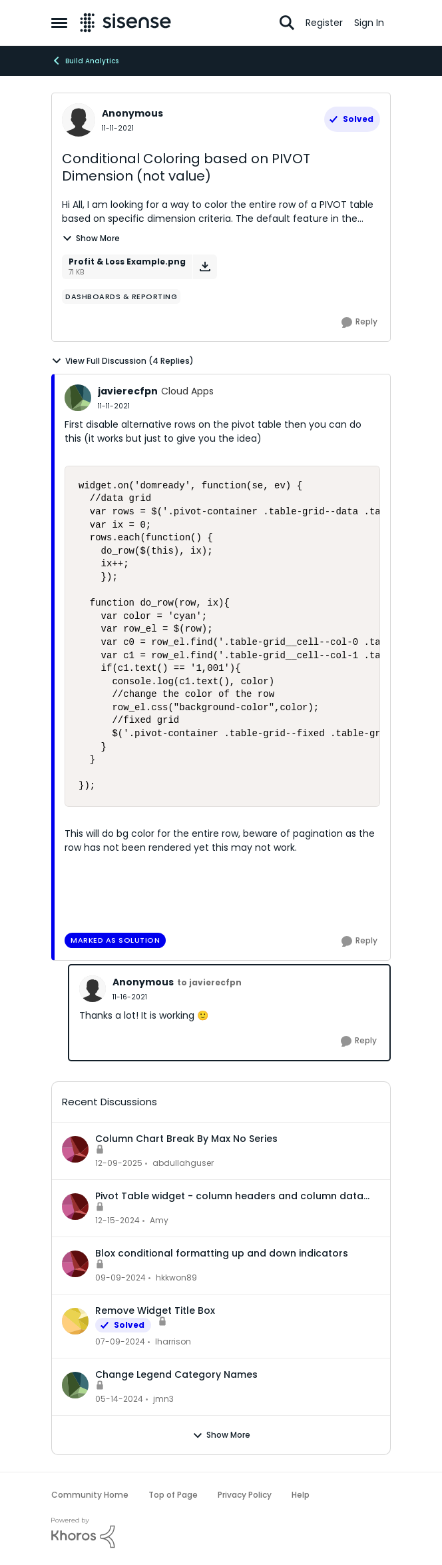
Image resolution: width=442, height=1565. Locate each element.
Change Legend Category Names (176, 1374)
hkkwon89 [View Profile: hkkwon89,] (176, 1277)
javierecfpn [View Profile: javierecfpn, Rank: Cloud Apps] (128, 391)
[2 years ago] (120, 1342)
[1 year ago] (117, 1221)
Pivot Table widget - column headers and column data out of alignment (229, 1196)
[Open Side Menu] (59, 23)
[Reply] (359, 322)
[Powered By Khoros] (221, 1533)
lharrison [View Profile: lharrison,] (173, 1341)
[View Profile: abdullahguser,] (75, 1149)
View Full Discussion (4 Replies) (122, 361)
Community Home (89, 1494)
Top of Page (173, 1494)
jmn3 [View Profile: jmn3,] (163, 1398)
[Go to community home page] (125, 22)
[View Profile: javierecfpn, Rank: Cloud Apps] (78, 397)
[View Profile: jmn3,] (75, 1385)
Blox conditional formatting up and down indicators (221, 1253)
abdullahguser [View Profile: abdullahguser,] (183, 1163)
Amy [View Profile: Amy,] (159, 1220)
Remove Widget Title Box (155, 1310)
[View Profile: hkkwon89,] (75, 1264)
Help (301, 1494)
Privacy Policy (245, 1494)
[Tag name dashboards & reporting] (121, 296)
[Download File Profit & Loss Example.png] (204, 267)
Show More (91, 238)
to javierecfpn (209, 982)
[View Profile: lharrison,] (75, 1321)
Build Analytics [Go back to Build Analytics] (84, 60)
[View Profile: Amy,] (75, 1206)
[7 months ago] (118, 1163)
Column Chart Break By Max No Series (186, 1139)
